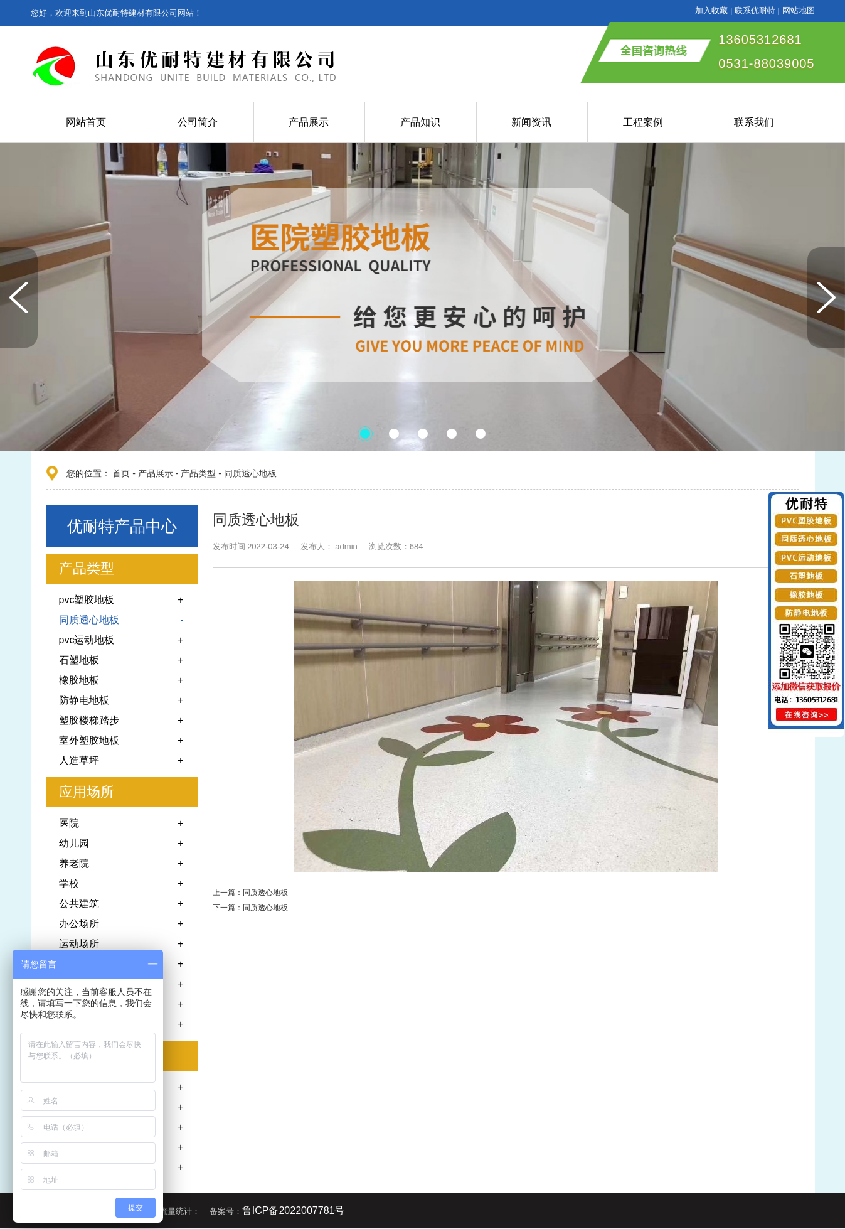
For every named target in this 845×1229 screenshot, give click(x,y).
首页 (121, 473)
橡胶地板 (79, 680)
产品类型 (198, 473)
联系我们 (754, 122)
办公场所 (79, 923)
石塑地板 (79, 660)
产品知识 (420, 122)
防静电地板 (84, 700)
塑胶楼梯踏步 (89, 720)
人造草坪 (79, 760)
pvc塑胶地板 (87, 599)
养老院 (74, 863)
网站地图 (798, 10)
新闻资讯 (531, 122)
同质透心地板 (250, 473)
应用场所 (86, 792)
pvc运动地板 (87, 640)
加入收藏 (711, 10)
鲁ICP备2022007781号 (293, 1210)
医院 (69, 823)
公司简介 (198, 122)
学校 (69, 883)
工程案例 (643, 122)
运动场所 (79, 943)
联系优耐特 (755, 10)
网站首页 (86, 122)
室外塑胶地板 (89, 740)
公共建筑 (79, 903)
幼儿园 (74, 843)
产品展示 (309, 122)
